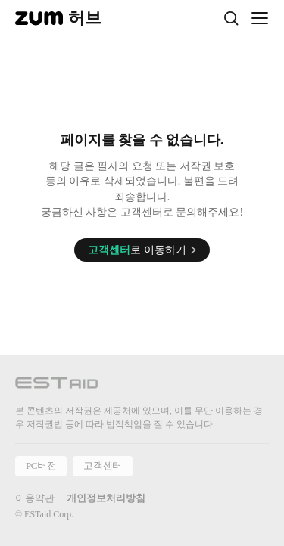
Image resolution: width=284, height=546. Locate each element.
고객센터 (102, 465)
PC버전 (41, 465)
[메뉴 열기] (260, 18)
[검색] (231, 18)
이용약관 (35, 498)
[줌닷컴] (39, 18)
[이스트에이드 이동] (56, 385)
